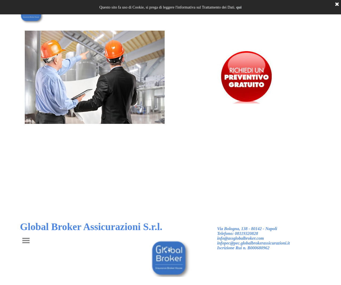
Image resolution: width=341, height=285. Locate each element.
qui (239, 7)
